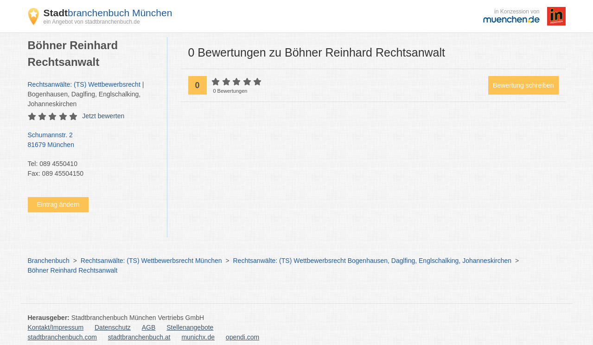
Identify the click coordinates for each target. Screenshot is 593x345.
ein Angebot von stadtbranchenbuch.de (92, 22)
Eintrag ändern (58, 204)
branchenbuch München (108, 12)
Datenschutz (113, 327)
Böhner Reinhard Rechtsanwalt (73, 270)
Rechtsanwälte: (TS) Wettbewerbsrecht (84, 84)
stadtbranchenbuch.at (139, 337)
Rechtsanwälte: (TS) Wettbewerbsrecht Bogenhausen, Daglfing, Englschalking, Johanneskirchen (372, 260)
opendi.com (242, 337)
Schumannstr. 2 (93, 140)
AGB (149, 327)
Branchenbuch (49, 260)
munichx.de (198, 337)
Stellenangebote (189, 327)
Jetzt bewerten (103, 116)
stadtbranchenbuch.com (62, 337)
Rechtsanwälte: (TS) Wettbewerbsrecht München (151, 260)
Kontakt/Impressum (56, 327)
